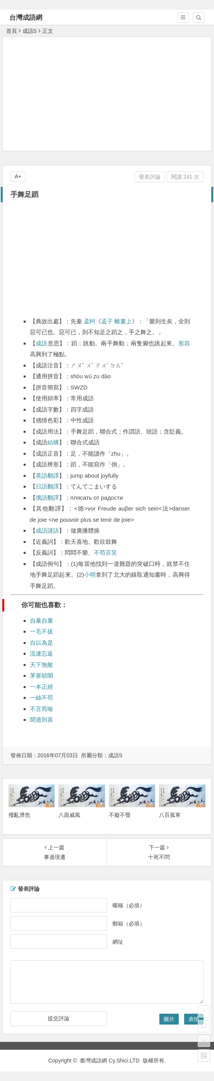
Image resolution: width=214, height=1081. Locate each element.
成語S (29, 31)
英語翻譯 (47, 475)
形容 (184, 343)
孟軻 (89, 321)
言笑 (111, 552)
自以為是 (41, 642)
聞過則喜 (41, 719)
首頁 (11, 31)
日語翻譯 (47, 486)
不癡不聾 (120, 815)
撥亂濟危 (19, 815)
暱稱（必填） (128, 905)
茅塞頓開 (41, 675)
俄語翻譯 (47, 497)
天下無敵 (41, 664)
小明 (90, 574)
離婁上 (123, 321)
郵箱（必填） (128, 923)
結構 (53, 442)
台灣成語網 (25, 17)
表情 (193, 1019)
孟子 (107, 321)
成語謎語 (47, 530)
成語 (42, 343)
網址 (117, 941)
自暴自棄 (41, 620)
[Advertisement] (108, 93)
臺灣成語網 (93, 1060)
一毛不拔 (41, 631)
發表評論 (149, 177)
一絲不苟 (41, 697)
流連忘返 (41, 653)
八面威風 (69, 815)
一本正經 (41, 686)
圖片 (169, 1019)
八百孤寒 (170, 815)
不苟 (99, 552)
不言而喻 (41, 708)
